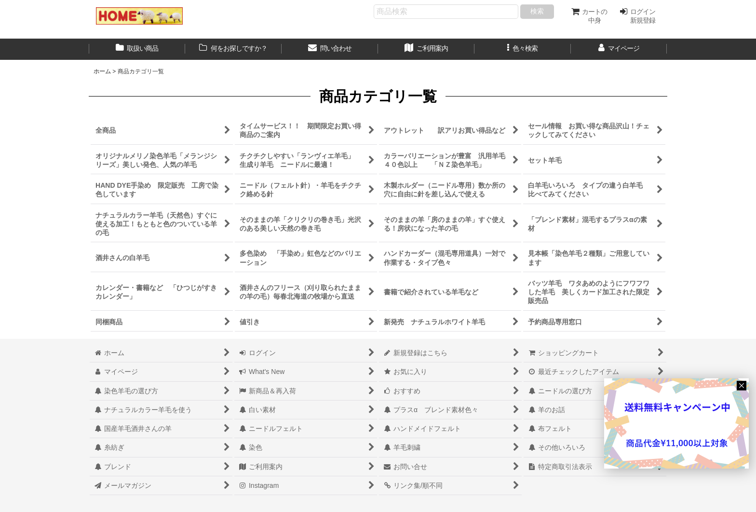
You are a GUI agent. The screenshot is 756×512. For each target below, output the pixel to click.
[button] (522, 49)
